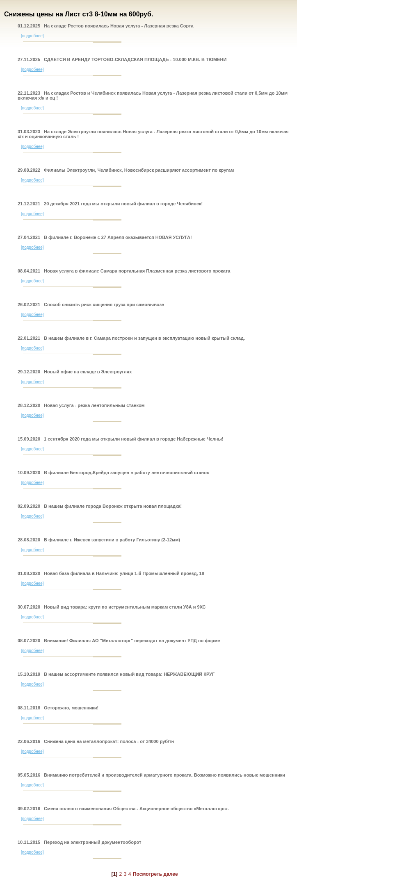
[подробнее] (32, 36)
